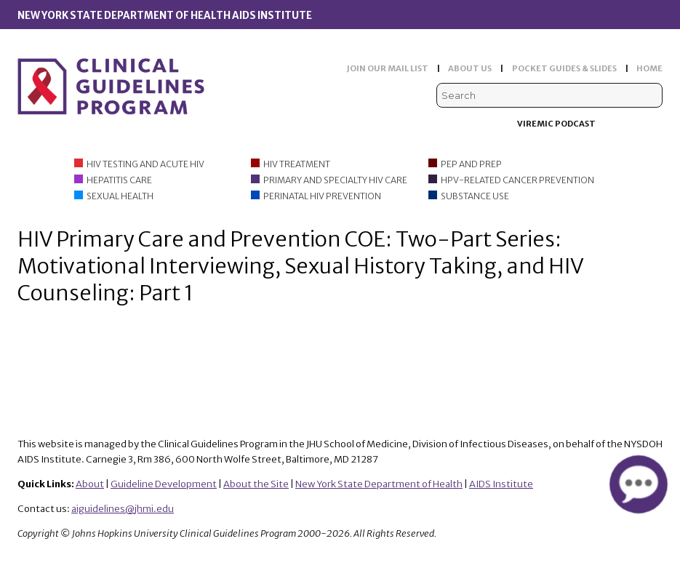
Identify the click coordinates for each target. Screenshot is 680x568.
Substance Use (475, 196)
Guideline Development (164, 484)
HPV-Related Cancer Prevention (517, 180)
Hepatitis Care (119, 180)
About (90, 484)
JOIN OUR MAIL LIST (387, 68)
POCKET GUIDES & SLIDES (564, 68)
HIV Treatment (296, 164)
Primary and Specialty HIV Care (335, 180)
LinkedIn (631, 124)
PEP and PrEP (471, 164)
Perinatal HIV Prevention (322, 196)
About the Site (256, 484)
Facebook (609, 124)
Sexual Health (120, 196)
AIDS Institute (501, 484)
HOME (649, 68)
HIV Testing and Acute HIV (145, 164)
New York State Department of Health (379, 484)
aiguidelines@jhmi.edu (122, 509)
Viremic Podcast (556, 124)
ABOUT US (470, 68)
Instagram (653, 124)
